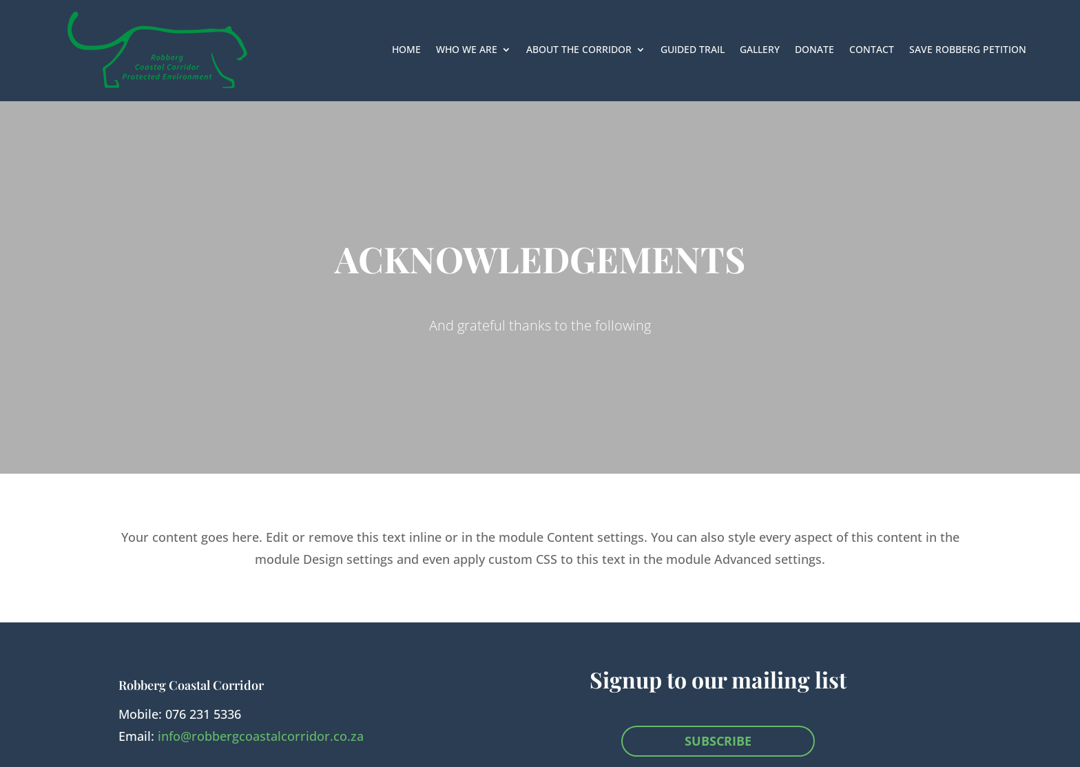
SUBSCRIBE (718, 741)
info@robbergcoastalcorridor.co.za (261, 736)
